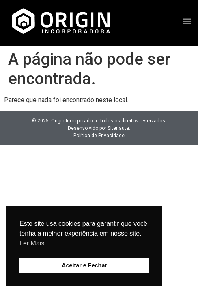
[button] (187, 21)
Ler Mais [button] (31, 243)
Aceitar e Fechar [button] (84, 265)
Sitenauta (118, 128)
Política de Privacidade (99, 135)
